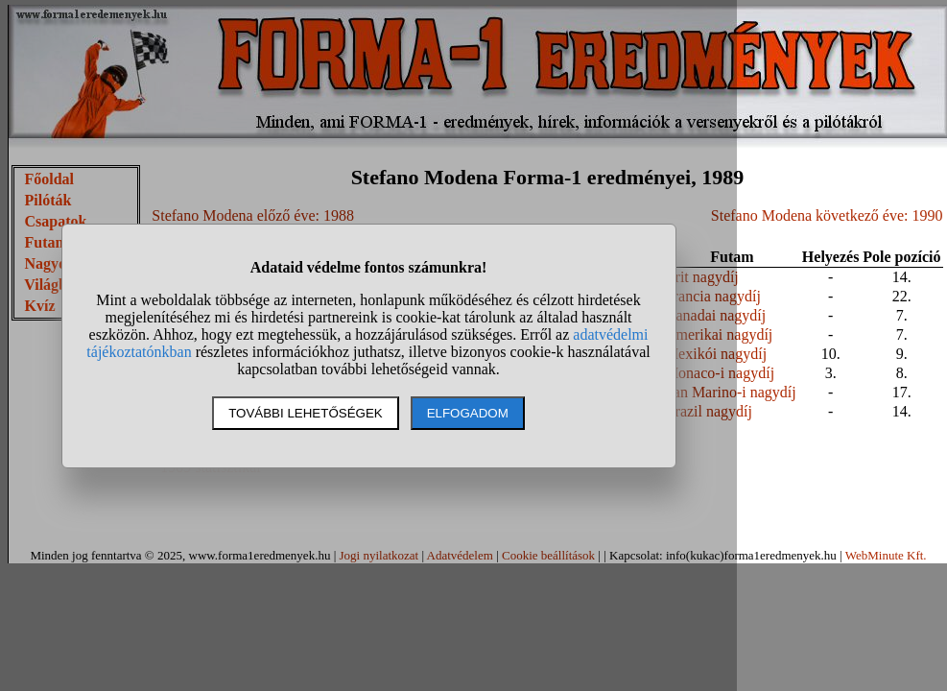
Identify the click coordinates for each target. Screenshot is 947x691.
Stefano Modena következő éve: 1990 (827, 215)
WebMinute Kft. (886, 555)
